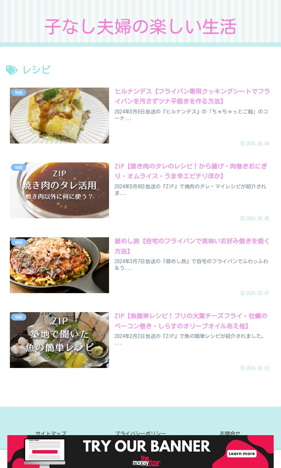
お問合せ (230, 433)
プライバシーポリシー (140, 433)
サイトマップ (50, 433)
